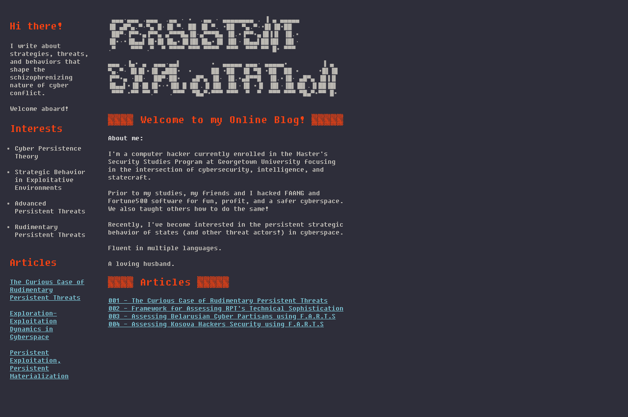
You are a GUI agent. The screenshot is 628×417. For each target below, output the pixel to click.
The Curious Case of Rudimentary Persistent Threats (47, 289)
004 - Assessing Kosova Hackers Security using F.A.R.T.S (216, 341)
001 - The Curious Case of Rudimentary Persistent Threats (218, 318)
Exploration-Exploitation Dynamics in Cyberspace (33, 324)
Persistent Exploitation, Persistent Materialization (39, 364)
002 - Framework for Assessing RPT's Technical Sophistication (225, 326)
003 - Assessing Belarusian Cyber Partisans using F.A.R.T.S (222, 334)
